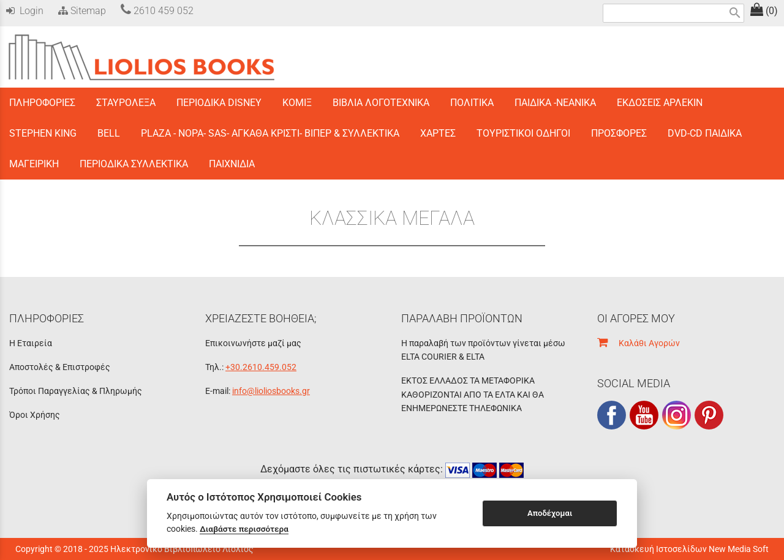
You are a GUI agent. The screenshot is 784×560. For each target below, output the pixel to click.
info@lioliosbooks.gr (271, 391)
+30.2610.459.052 (260, 367)
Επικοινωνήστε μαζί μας (253, 343)
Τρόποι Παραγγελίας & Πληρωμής (75, 391)
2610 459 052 (157, 11)
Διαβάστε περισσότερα (244, 529)
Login (24, 11)
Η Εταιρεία (30, 343)
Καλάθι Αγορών (638, 343)
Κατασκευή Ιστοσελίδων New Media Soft (689, 549)
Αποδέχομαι (549, 513)
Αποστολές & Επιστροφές (59, 367)
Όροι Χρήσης (34, 415)
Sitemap (81, 11)
